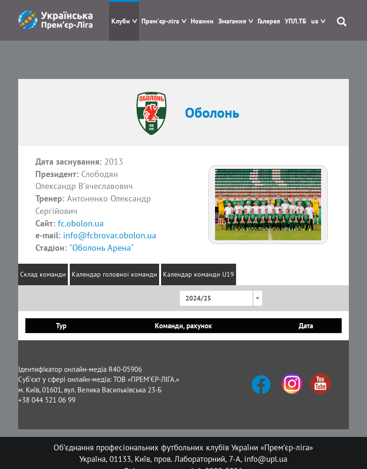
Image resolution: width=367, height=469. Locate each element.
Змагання (232, 21)
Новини (202, 21)
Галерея (269, 21)
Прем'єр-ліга (160, 21)
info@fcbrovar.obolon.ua (109, 235)
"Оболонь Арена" (101, 247)
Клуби (120, 21)
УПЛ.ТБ (295, 21)
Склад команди (43, 274)
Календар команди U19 (198, 274)
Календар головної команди (114, 274)
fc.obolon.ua (81, 223)
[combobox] (221, 298)
